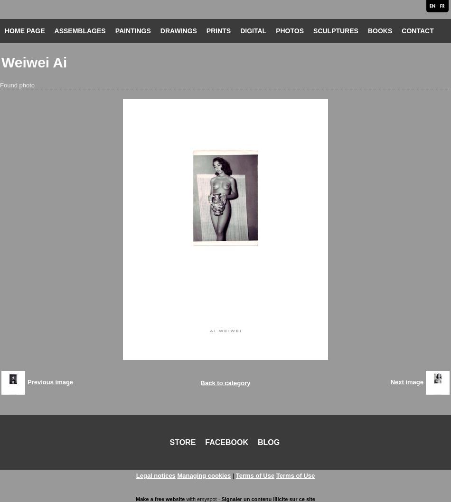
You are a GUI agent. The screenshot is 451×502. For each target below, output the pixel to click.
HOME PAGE (25, 31)
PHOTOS (290, 31)
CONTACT (417, 31)
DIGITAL (253, 31)
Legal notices (156, 475)
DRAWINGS (178, 31)
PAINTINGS (133, 31)
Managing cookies (204, 475)
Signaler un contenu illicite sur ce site (268, 499)
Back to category (226, 383)
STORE (183, 442)
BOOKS (380, 31)
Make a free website (160, 499)
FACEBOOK (226, 442)
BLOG (269, 442)
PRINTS (219, 31)
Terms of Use (255, 475)
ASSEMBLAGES (80, 31)
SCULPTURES (335, 31)
